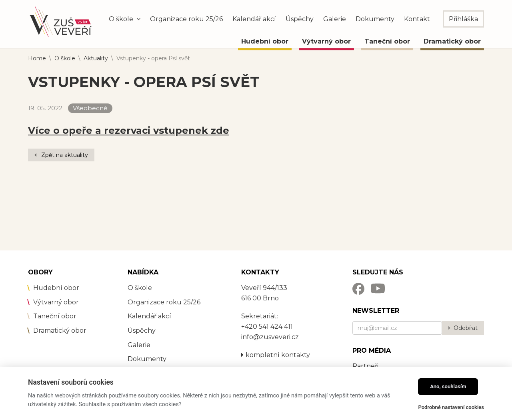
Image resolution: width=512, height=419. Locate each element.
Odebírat (466, 328)
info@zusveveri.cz (270, 337)
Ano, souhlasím (448, 386)
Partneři (365, 366)
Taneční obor (387, 41)
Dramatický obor (452, 41)
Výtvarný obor (326, 41)
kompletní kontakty (275, 355)
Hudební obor (264, 41)
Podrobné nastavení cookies (451, 407)
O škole (64, 58)
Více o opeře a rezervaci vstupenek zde (128, 130)
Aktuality (96, 58)
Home (37, 58)
